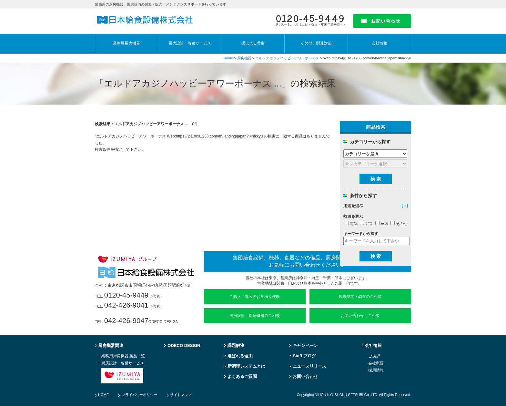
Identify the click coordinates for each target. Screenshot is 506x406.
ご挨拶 (374, 356)
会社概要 (376, 363)
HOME (103, 395)
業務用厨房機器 (126, 43)
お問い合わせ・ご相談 (360, 315)
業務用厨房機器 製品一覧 (123, 356)
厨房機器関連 (110, 345)
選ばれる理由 (253, 43)
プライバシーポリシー (139, 395)
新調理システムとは (246, 366)
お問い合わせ (305, 376)
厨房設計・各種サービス (189, 43)
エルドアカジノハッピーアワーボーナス (287, 58)
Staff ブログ (304, 356)
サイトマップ (180, 395)
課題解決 (236, 345)
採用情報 (376, 370)
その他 (398, 223)
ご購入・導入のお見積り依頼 (254, 296)
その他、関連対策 (316, 43)
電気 (351, 223)
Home (228, 58)
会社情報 (379, 43)
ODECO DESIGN (183, 345)
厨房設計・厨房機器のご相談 (254, 315)
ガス (366, 223)
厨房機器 (244, 58)
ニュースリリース (309, 366)
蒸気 (381, 223)
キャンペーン (305, 345)
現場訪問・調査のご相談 (360, 296)
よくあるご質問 (242, 376)
